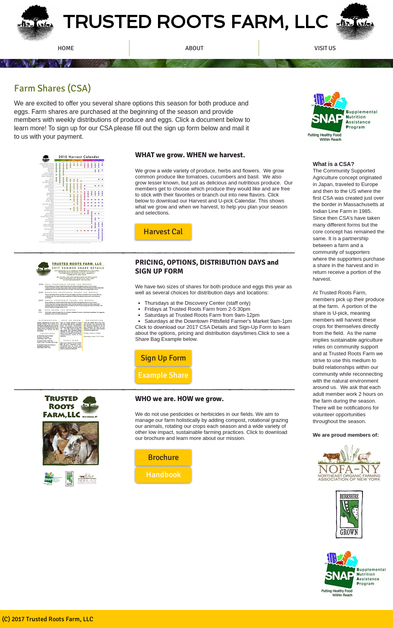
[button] (163, 232)
